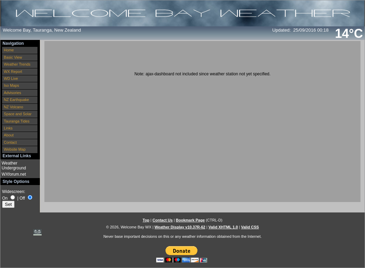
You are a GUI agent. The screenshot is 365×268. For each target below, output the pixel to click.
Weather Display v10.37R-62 (179, 227)
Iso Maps (11, 85)
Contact (10, 142)
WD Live (11, 78)
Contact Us (162, 220)
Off (22, 198)
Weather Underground (14, 165)
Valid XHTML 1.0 (223, 227)
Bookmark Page (190, 220)
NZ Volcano (13, 107)
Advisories (12, 93)
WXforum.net (14, 174)
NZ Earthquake (16, 100)
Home (9, 50)
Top (146, 220)
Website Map (15, 149)
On (5, 198)
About (9, 135)
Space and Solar (18, 114)
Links (8, 128)
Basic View (13, 57)
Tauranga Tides (16, 121)
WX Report (13, 71)
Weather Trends (17, 64)
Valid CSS (250, 227)
